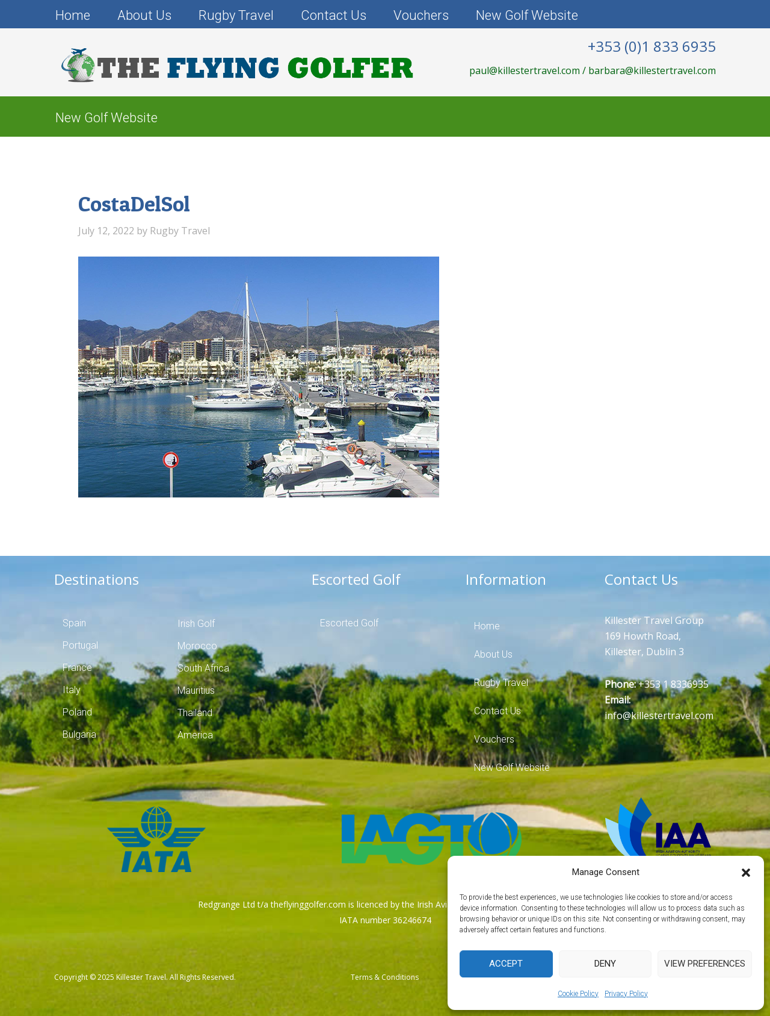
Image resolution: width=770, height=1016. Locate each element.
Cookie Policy (578, 994)
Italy (72, 690)
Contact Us (333, 15)
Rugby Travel (236, 15)
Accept (506, 963)
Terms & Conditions (385, 977)
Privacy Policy (626, 994)
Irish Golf (196, 623)
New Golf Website (527, 15)
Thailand (194, 712)
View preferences (704, 963)
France (77, 667)
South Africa (203, 668)
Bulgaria (79, 734)
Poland (77, 712)
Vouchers (421, 15)
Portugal (80, 645)
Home (72, 15)
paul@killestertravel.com (524, 70)
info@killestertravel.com (659, 715)
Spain (74, 623)
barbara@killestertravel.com (652, 70)
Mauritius (196, 690)
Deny (605, 963)
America (195, 735)
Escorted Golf (349, 623)
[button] (746, 873)
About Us (144, 15)
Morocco (197, 646)
